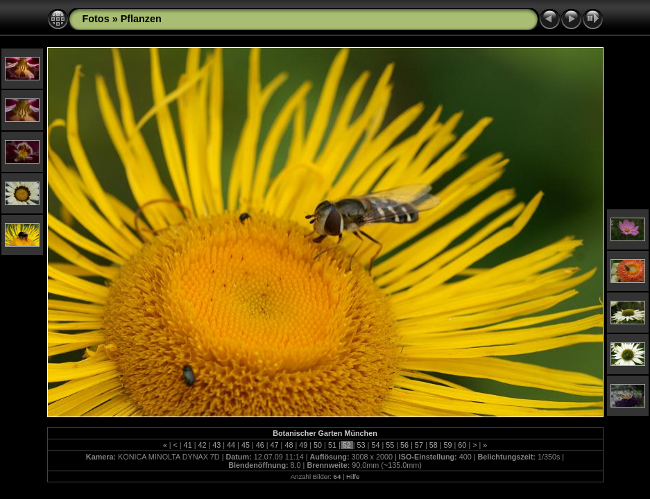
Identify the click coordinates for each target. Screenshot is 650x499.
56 (404, 445)
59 (448, 445)
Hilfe (352, 476)
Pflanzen (141, 18)
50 (317, 445)
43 (216, 445)
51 (332, 445)
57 (419, 445)
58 (433, 445)
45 (245, 445)
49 (303, 445)
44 (231, 445)
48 (288, 445)
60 (462, 445)
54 (375, 445)
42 (202, 445)
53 (361, 445)
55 (390, 445)
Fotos (96, 18)
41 (188, 445)
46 (260, 445)
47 (274, 445)
